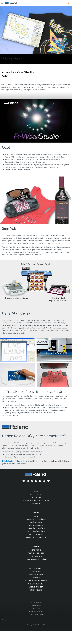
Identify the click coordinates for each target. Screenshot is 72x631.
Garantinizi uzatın (36, 575)
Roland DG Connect (36, 553)
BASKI (36, 491)
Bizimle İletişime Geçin (36, 614)
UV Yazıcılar (36, 497)
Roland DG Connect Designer (36, 559)
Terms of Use (36, 608)
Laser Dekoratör (36, 534)
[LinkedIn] (48, 480)
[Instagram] (32, 480)
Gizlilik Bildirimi (36, 602)
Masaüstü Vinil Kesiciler (36, 519)
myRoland (36, 578)
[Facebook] (28, 480)
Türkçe (4, 620)
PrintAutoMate (36, 556)
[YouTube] (44, 480)
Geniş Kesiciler (36, 522)
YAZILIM (36, 547)
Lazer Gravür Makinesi (36, 531)
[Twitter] (40, 480)
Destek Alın (36, 572)
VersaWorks (36, 550)
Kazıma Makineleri (36, 525)
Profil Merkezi (36, 590)
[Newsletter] (23, 480)
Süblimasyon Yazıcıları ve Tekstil (36, 500)
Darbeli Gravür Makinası (36, 537)
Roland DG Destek (36, 569)
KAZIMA (36, 513)
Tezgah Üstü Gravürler (36, 528)
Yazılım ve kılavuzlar (36, 584)
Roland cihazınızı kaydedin (36, 581)
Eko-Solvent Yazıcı (36, 494)
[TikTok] (36, 480)
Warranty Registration (36, 611)
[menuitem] (68, 3)
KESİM (36, 516)
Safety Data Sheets (36, 587)
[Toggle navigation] (2, 3)
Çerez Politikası (36, 605)
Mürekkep (36, 503)
